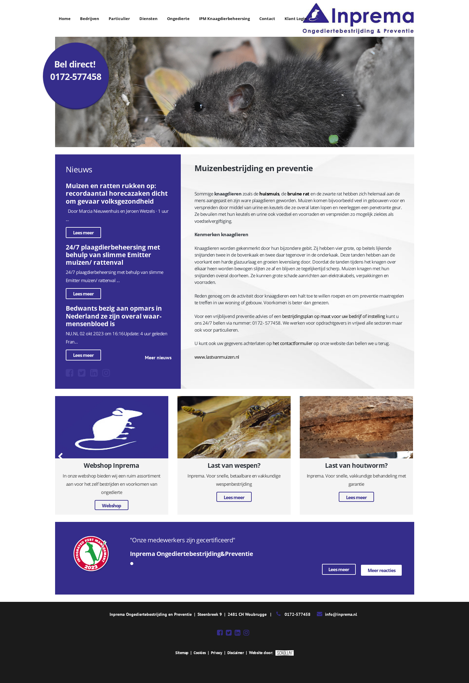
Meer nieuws (158, 357)
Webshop (111, 505)
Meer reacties (381, 569)
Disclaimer (237, 651)
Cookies (199, 651)
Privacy (217, 651)
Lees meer (83, 232)
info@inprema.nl (341, 613)
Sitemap (180, 651)
